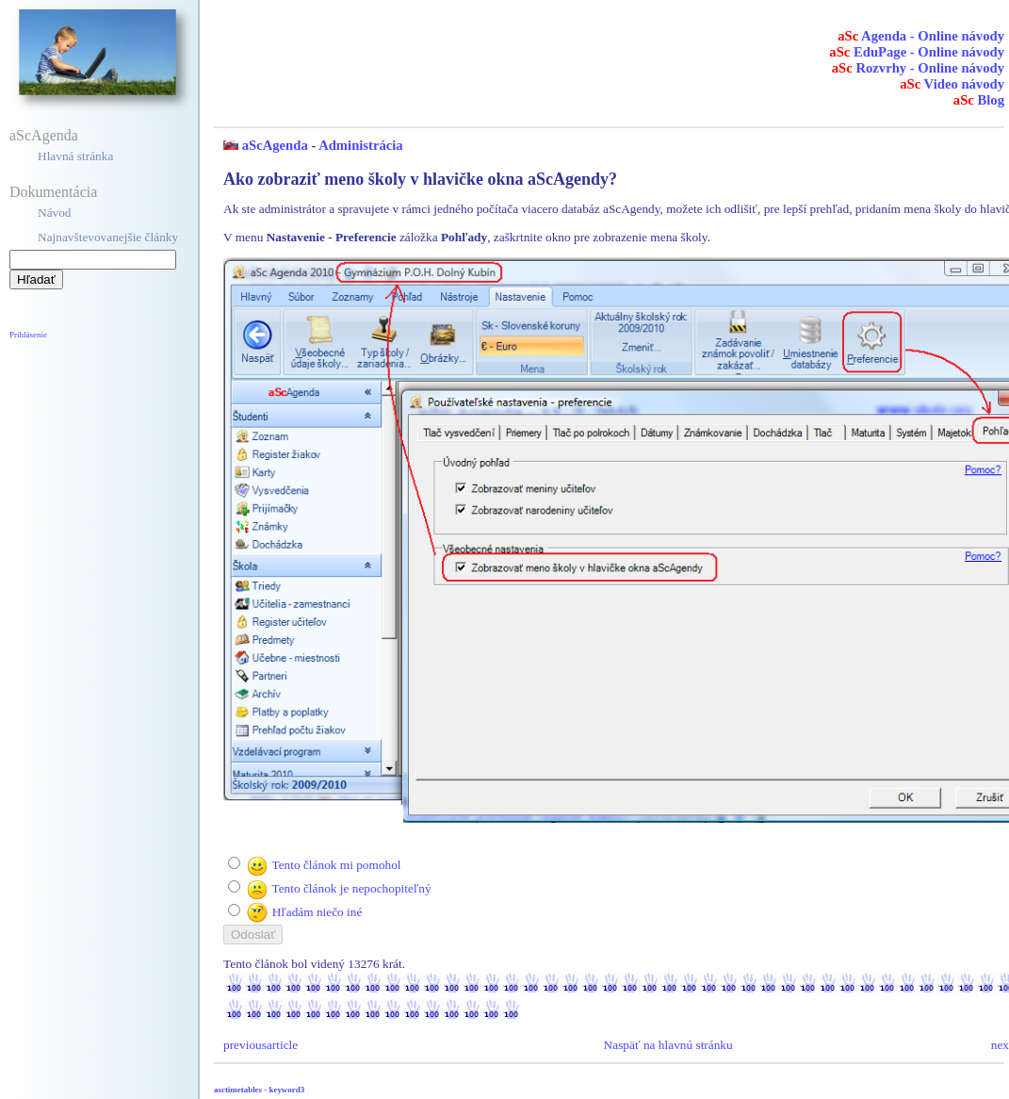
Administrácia (360, 145)
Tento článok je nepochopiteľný (351, 888)
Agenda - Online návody (921, 35)
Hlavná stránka (75, 156)
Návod (55, 212)
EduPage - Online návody (916, 51)
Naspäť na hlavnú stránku (668, 1045)
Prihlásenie (28, 334)
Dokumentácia (53, 192)
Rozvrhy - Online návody (918, 67)
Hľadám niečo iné (317, 912)
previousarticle (260, 1045)
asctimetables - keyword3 (259, 1089)
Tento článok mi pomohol (335, 865)
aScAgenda (43, 135)
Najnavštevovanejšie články (108, 237)
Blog (978, 99)
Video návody (952, 83)
